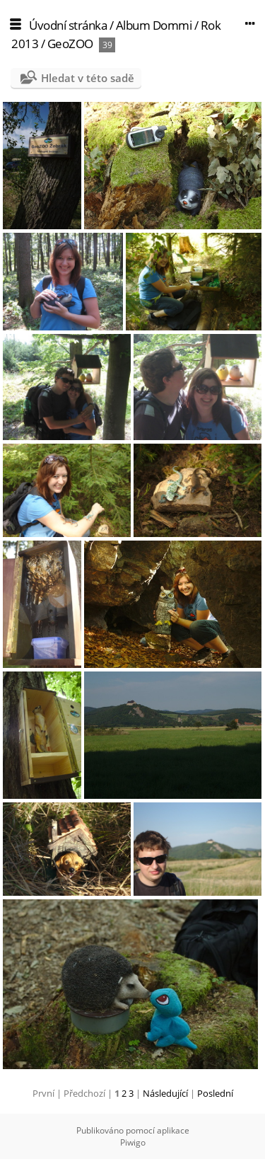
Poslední (215, 1093)
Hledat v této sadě (87, 78)
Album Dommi (154, 25)
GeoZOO (70, 43)
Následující (165, 1093)
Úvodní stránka (68, 25)
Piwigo (133, 1142)
